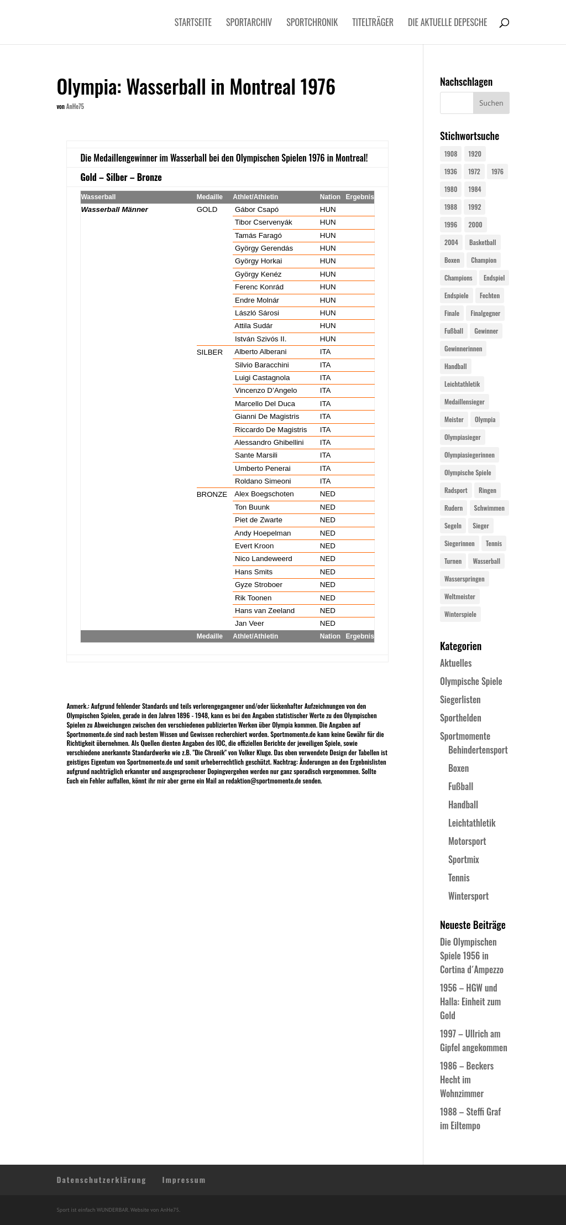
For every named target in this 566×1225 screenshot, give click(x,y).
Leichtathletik (472, 822)
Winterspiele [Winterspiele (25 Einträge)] (460, 614)
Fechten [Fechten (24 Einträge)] (490, 295)
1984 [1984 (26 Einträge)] (475, 189)
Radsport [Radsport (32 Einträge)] (456, 490)
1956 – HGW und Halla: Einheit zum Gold (470, 1001)
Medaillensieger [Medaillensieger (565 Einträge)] (464, 401)
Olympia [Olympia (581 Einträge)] (485, 419)
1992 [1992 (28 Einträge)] (474, 206)
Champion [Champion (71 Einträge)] (483, 259)
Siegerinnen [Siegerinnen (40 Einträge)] (459, 543)
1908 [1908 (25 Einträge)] (450, 153)
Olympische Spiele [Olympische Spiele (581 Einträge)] (467, 472)
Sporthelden (460, 717)
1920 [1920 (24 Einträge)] (475, 153)
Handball (463, 804)
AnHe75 (75, 106)
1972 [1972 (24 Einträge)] (474, 171)
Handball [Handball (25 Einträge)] (455, 366)
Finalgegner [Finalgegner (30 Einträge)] (485, 313)
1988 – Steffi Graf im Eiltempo (470, 1118)
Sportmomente (465, 736)
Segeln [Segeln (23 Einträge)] (453, 525)
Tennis (459, 877)
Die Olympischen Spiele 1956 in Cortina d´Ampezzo (472, 955)
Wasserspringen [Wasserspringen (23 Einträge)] (464, 578)
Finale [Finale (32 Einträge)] (451, 313)
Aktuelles (455, 662)
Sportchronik (312, 23)
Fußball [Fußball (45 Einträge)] (453, 330)
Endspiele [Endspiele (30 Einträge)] (456, 295)
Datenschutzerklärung (101, 1179)
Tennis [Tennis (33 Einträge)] (494, 543)
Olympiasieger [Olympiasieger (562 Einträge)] (462, 437)
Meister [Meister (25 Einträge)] (454, 419)
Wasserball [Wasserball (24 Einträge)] (486, 560)
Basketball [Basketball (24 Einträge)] (482, 242)
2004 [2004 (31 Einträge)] (451, 242)
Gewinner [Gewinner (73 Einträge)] (486, 330)
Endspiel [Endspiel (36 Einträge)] (494, 277)
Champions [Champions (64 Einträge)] (458, 277)
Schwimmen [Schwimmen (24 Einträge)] (489, 507)
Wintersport (468, 895)
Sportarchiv (249, 23)
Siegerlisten (460, 699)
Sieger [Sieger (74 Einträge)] (481, 525)
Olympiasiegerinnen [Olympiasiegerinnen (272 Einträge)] (469, 454)
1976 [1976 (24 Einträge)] (497, 171)
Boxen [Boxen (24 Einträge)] (452, 259)
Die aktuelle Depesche (448, 23)
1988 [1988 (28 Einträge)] (450, 206)
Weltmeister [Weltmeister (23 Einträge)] (459, 596)
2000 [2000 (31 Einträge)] (476, 224)
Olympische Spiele (471, 681)
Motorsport (467, 841)
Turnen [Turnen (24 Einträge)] (453, 560)
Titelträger (373, 23)
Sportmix (463, 859)
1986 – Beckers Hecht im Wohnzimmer (467, 1079)
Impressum (184, 1179)
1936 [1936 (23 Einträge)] (450, 171)
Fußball (460, 786)
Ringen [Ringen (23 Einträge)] (487, 490)
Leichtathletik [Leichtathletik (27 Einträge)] (462, 383)
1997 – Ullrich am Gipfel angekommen (473, 1040)
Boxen (458, 768)
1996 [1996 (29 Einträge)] (450, 224)
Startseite (193, 23)
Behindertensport (478, 749)
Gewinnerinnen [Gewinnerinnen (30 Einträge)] (463, 348)
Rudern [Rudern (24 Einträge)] (453, 507)
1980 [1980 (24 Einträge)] (450, 189)
